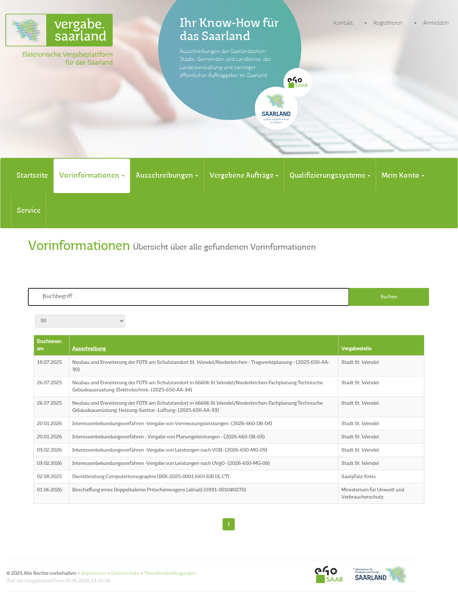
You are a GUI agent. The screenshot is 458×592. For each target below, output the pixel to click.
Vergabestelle (356, 348)
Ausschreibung (89, 348)
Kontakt (343, 23)
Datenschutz (125, 573)
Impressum (93, 573)
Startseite (32, 175)
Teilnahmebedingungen (170, 573)
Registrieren (388, 23)
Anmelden (436, 23)
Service (28, 211)
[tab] (32, 176)
